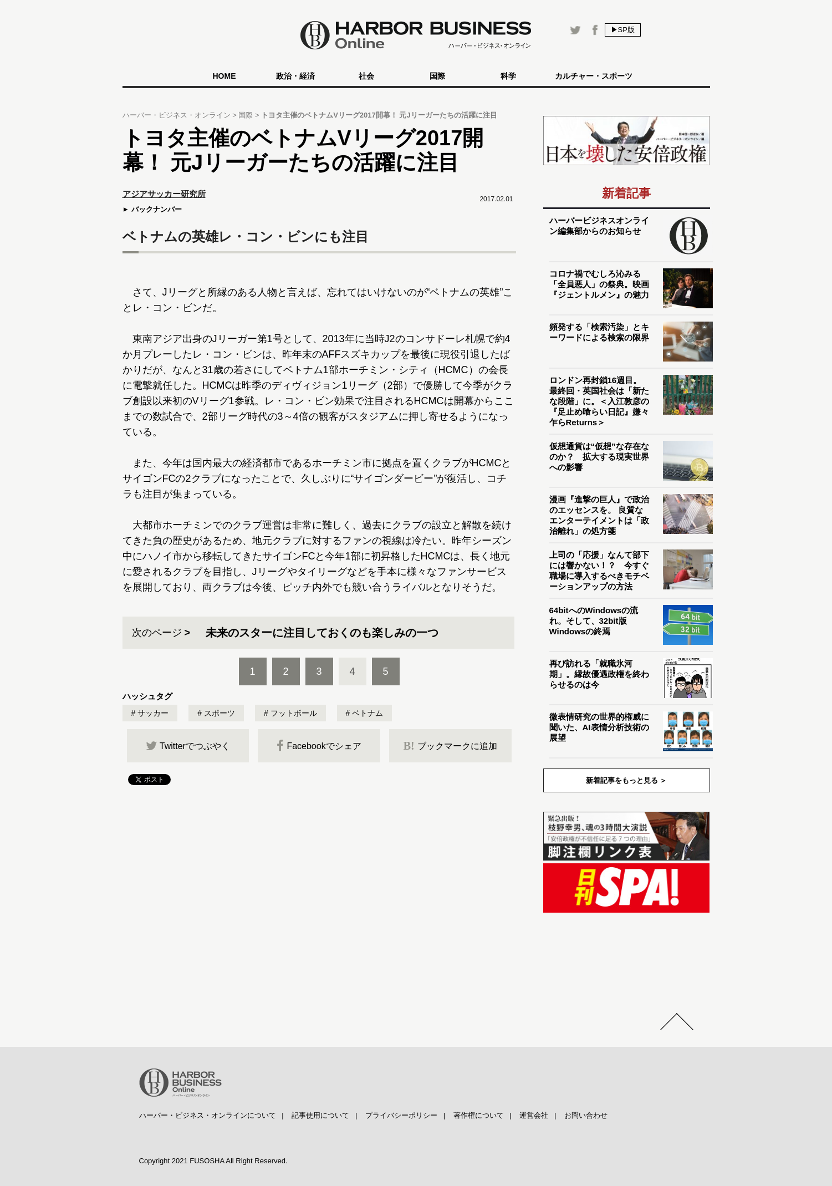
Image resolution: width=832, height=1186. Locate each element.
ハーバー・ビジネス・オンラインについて (207, 1115)
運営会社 (533, 1115)
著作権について (478, 1115)
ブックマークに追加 (450, 745)
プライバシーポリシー (401, 1115)
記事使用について (320, 1115)
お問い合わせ (586, 1115)
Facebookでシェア (319, 746)
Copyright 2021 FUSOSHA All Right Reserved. (213, 1161)
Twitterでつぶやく (188, 746)
